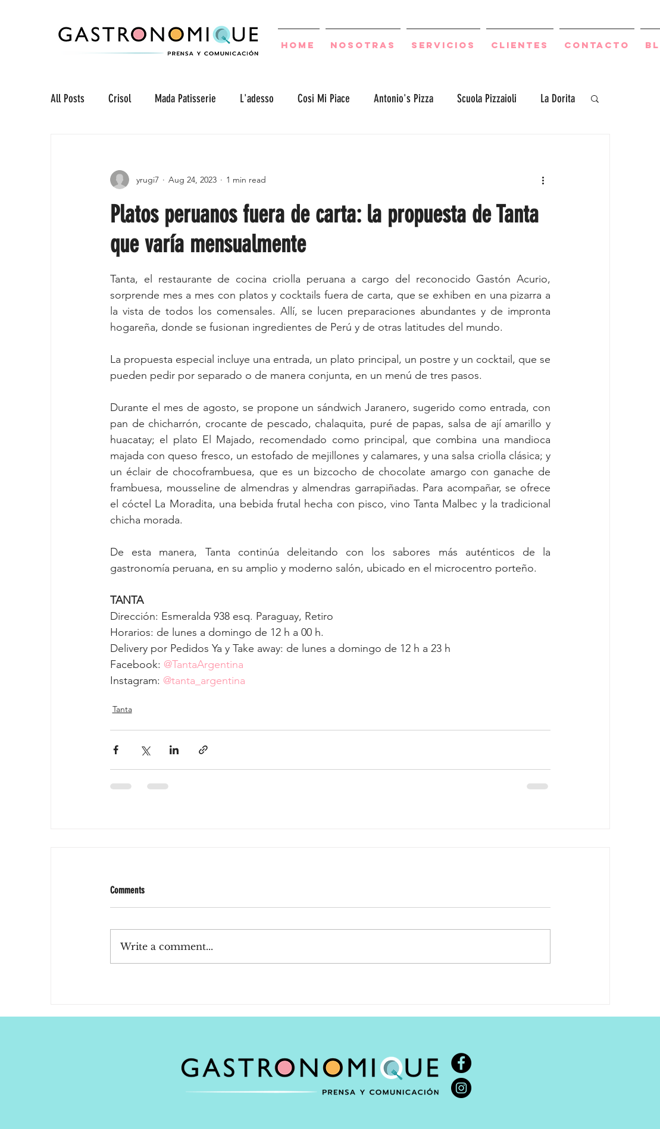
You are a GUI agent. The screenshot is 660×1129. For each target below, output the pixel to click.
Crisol (119, 98)
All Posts (68, 98)
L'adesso (257, 98)
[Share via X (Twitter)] (145, 749)
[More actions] (543, 180)
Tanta (122, 709)
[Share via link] (203, 749)
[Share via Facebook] (115, 749)
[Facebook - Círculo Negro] (461, 1063)
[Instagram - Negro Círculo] (461, 1088)
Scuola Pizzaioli (487, 98)
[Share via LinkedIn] (174, 749)
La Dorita (557, 98)
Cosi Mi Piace (324, 98)
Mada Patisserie (185, 98)
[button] (594, 98)
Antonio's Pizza (403, 98)
